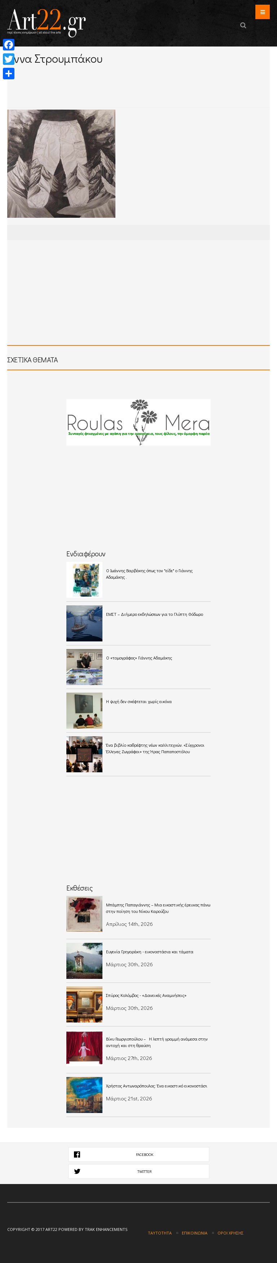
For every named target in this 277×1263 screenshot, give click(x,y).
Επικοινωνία (194, 1233)
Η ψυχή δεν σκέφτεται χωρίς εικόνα (139, 701)
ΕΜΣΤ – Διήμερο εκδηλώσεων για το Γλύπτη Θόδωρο (154, 614)
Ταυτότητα (160, 1233)
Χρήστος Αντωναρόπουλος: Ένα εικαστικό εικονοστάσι (156, 1085)
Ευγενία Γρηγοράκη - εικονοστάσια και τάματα (150, 951)
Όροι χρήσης (230, 1233)
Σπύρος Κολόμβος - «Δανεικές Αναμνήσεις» (146, 995)
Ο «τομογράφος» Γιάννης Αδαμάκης (139, 658)
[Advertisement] (91, 75)
